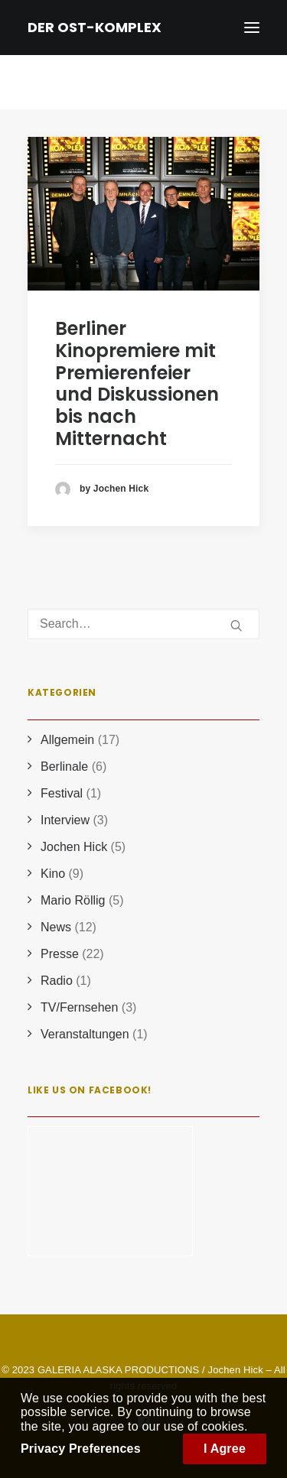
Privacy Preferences (81, 1448)
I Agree (225, 1448)
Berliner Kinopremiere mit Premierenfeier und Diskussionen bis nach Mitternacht (137, 383)
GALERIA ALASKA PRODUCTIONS (118, 1370)
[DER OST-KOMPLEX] (94, 27)
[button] (143, 214)
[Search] (143, 624)
